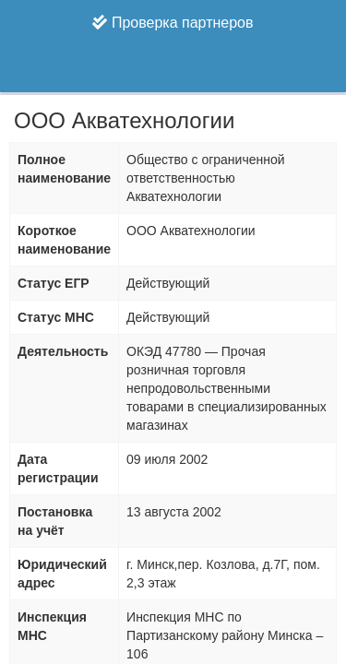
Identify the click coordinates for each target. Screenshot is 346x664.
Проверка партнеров (172, 22)
